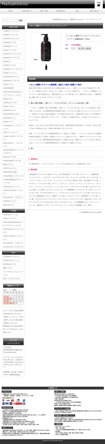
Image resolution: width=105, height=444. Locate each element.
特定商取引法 (60, 11)
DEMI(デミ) (7, 61)
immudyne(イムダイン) (11, 256)
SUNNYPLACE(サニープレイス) (13, 191)
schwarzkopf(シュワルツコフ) (13, 176)
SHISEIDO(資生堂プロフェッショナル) (13, 181)
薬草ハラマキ (7, 268)
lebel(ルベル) (7, 99)
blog (77, 11)
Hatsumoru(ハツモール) (11, 80)
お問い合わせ (94, 11)
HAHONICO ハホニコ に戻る (91, 212)
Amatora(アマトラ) (9, 42)
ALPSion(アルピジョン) (11, 38)
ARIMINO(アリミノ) (10, 46)
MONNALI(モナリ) (9, 110)
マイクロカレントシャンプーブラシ (13, 273)
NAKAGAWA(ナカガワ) (11, 114)
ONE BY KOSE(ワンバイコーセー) (13, 237)
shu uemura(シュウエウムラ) (13, 247)
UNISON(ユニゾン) (9, 201)
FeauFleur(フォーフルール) (12, 69)
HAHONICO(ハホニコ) (11, 76)
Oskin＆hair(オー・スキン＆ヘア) (12, 144)
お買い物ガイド (27, 11)
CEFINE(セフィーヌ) (10, 214)
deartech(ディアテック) (11, 57)
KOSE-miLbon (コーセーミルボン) (13, 230)
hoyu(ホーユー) (8, 84)
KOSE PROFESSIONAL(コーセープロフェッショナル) (13, 93)
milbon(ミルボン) (9, 106)
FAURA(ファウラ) (9, 65)
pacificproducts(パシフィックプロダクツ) (13, 151)
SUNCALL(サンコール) (11, 186)
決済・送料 (44, 11)
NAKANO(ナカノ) (9, 118)
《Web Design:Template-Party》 (52, 442)
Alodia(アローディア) (10, 35)
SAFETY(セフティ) (9, 168)
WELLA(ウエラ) (8, 205)
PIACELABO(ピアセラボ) (12, 160)
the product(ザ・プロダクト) (13, 197)
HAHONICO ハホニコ (60, 19)
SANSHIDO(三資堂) (10, 172)
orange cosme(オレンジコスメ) (13, 137)
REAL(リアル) (8, 164)
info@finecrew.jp (14, 374)
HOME (10, 11)
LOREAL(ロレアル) (9, 102)
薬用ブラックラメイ (77, 19)
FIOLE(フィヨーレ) (9, 73)
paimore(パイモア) (9, 157)
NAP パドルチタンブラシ (12, 278)
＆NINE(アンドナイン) (11, 31)
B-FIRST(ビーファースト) (12, 54)
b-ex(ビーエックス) (9, 50)
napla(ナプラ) (8, 121)
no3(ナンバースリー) (10, 132)
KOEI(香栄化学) (8, 88)
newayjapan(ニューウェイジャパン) (13, 127)
